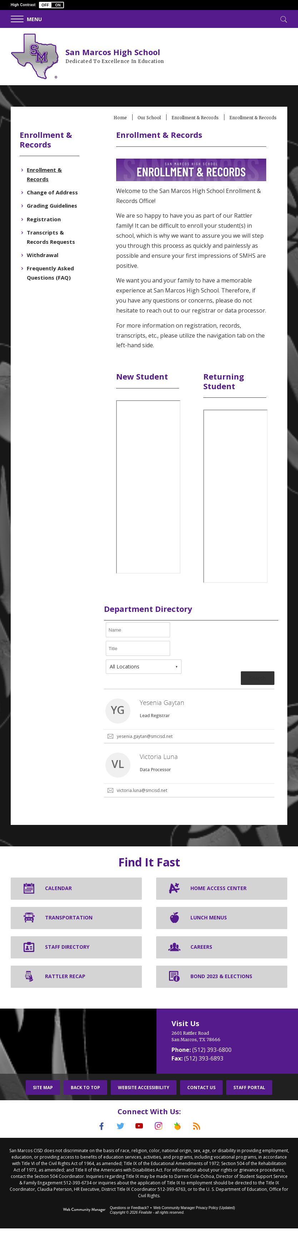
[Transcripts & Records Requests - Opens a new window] (54, 237)
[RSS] (201, 1135)
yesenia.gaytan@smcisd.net (145, 746)
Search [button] (256, 687)
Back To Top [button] (85, 1097)
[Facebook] (97, 1135)
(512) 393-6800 (212, 1059)
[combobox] (144, 676)
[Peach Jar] (180, 1135)
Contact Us (201, 1097)
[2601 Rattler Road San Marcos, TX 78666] (227, 1045)
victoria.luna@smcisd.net (143, 800)
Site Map (43, 1097)
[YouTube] (138, 1135)
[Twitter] (118, 1135)
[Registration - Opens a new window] (46, 219)
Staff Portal (249, 1097)
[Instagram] (159, 1135)
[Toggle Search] (283, 18)
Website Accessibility (143, 1097)
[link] (189, 726)
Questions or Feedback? (129, 1216)
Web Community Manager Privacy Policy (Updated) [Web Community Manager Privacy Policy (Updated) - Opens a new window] (194, 1216)
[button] (51, 5)
